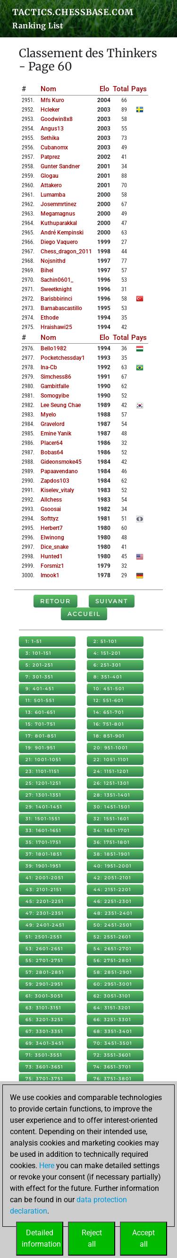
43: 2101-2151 (43, 889)
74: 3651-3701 (112, 1066)
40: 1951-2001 (112, 865)
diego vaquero (59, 242)
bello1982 (54, 348)
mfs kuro (52, 100)
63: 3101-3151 (43, 1007)
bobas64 (52, 452)
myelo (48, 414)
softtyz (50, 518)
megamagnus (58, 213)
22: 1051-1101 (111, 759)
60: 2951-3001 (112, 984)
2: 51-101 (105, 641)
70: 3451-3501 (112, 1043)
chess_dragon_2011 (66, 251)
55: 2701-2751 (44, 960)
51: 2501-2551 (43, 936)
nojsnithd (53, 261)
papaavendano (59, 471)
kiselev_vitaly (57, 490)
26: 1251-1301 (111, 783)
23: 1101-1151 (42, 771)
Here (46, 1165)
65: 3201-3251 (44, 1019)
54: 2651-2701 (112, 948)
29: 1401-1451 (43, 806)
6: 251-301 (107, 665)
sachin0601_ (57, 280)
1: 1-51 (33, 641)
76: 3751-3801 (112, 1078)
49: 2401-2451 (45, 925)
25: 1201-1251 (43, 783)
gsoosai (51, 509)
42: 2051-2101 (112, 877)
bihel (47, 270)
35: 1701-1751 (43, 842)
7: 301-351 (39, 676)
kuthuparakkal (59, 223)
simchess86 (56, 376)
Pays (139, 89)
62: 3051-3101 (112, 995)
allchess (51, 499)
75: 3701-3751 (44, 1078)
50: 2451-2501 (112, 925)
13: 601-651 (40, 712)
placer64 (52, 443)
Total (121, 89)
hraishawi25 (56, 327)
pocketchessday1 (63, 358)
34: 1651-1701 (111, 830)
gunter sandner (60, 166)
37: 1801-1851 (43, 854)
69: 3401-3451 (44, 1043)
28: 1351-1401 (111, 795)
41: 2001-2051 (44, 877)
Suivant (111, 601)
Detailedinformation (41, 1238)
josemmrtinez (58, 204)
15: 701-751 (40, 724)
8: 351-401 (107, 676)
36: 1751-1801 (111, 842)
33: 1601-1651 (43, 830)
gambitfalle (55, 386)
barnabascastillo (61, 308)
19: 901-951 (40, 747)
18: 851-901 (109, 735)
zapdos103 (55, 480)
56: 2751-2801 (112, 960)
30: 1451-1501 (111, 806)
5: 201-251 (39, 665)
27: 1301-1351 (43, 795)
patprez (50, 157)
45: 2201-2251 (44, 901)
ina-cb (49, 367)
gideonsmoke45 (61, 462)
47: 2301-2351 (44, 913)
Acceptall (143, 1238)
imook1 (50, 575)
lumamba (53, 194)
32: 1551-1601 (111, 818)
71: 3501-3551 (43, 1055)
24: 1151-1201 (111, 771)
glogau (50, 176)
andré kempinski (62, 232)
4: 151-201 (107, 653)
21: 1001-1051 (43, 759)
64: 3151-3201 (112, 1007)
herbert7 (52, 528)
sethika (50, 138)
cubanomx (54, 147)
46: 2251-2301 (112, 901)
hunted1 (52, 556)
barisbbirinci (56, 298)
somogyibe (55, 395)
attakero (51, 185)
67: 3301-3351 (44, 1031)
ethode (50, 317)
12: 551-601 (108, 700)
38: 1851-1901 (111, 854)
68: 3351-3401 (112, 1031)
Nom (48, 89)
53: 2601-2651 (44, 948)
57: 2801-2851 (44, 972)
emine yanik (56, 433)
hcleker (50, 109)
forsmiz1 (52, 566)
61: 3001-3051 (44, 995)
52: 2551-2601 (112, 936)
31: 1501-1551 (42, 818)
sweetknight (56, 289)
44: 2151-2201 (112, 889)
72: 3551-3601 (112, 1055)
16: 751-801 (108, 724)
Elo (105, 89)
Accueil (84, 613)
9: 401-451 (39, 688)
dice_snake (54, 547)
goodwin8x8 (57, 119)
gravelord (53, 424)
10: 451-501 (109, 688)
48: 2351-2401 (113, 913)
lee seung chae (61, 405)
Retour (55, 601)
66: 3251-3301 (112, 1019)
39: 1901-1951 (43, 865)
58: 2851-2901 (112, 972)
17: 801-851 (41, 735)
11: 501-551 (40, 700)
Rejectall (92, 1238)
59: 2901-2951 (44, 984)
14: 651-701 (108, 712)
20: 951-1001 (110, 747)
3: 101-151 (38, 653)
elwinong (52, 537)
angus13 (52, 128)
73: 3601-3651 (44, 1066)
